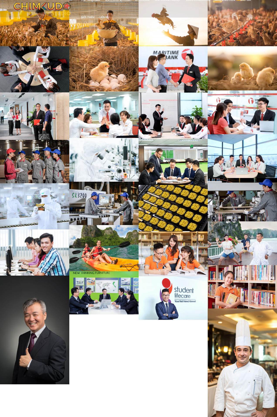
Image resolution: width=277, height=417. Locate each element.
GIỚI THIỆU (87, 17)
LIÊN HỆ (104, 17)
